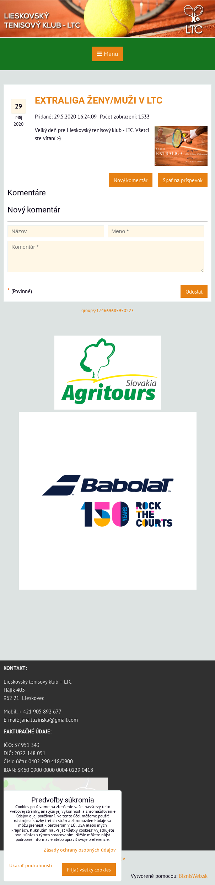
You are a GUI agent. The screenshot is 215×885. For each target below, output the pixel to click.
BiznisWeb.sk (193, 875)
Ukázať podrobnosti (30, 865)
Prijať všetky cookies (89, 869)
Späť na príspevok (183, 180)
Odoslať (194, 291)
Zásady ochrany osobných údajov (80, 849)
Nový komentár (130, 180)
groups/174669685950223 (107, 310)
